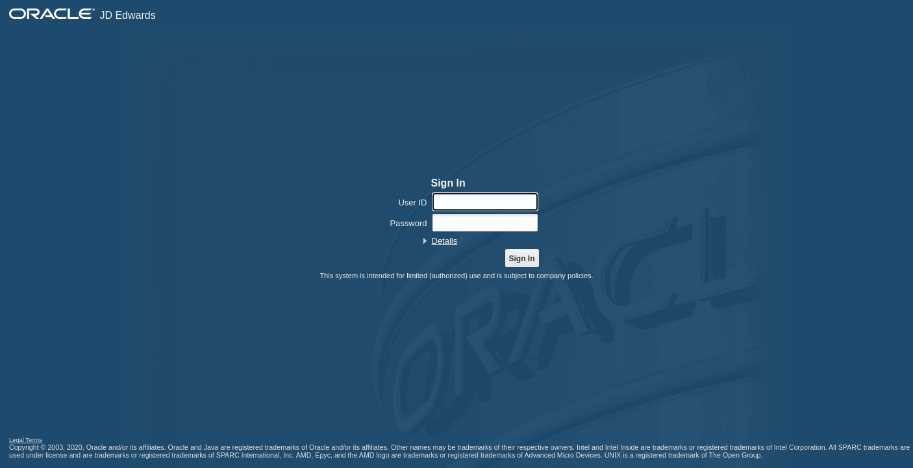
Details (445, 241)
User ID (412, 202)
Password (408, 223)
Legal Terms (25, 440)
